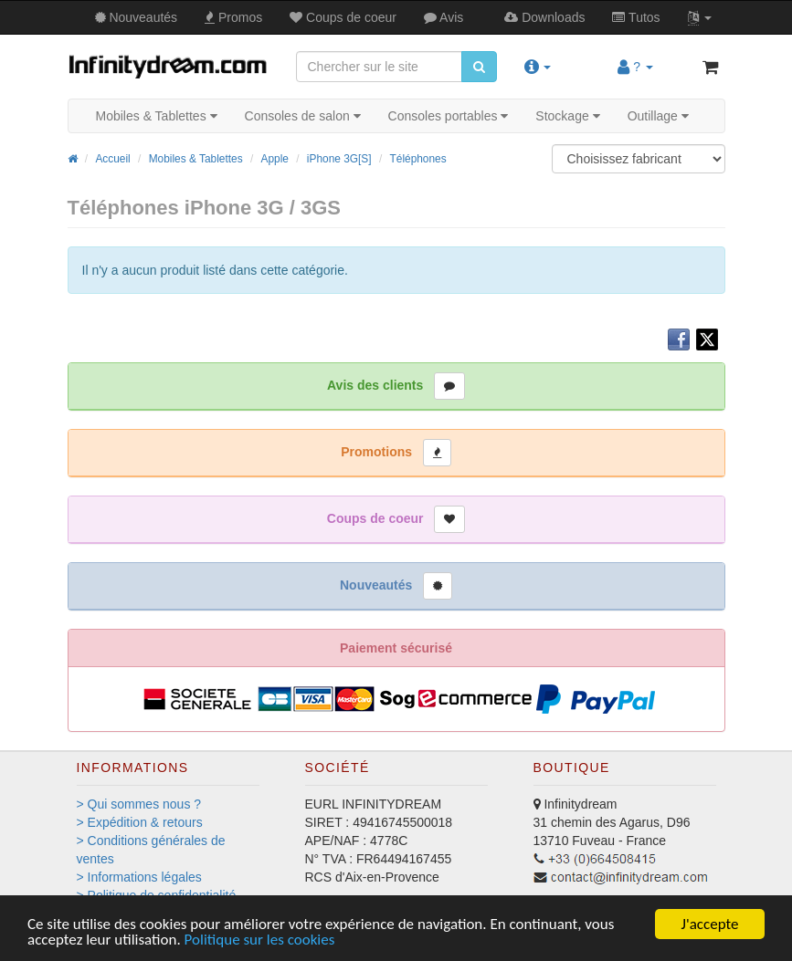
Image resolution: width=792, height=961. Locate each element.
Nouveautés (136, 17)
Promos (233, 17)
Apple (275, 158)
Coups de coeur (343, 17)
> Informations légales (139, 877)
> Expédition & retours (140, 822)
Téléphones (418, 158)
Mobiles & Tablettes (156, 116)
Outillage (658, 116)
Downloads (544, 17)
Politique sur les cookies (260, 940)
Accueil (112, 158)
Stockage (567, 116)
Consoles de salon (303, 116)
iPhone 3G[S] (339, 158)
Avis (443, 17)
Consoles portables (448, 116)
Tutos (636, 17)
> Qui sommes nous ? (139, 804)
